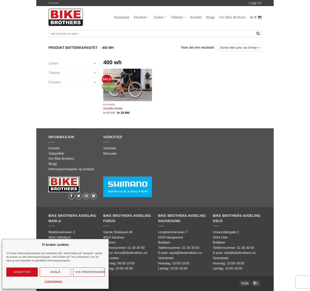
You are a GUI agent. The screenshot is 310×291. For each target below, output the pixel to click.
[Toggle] (94, 63)
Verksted (109, 148)
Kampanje (121, 17)
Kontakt (196, 17)
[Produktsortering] (239, 48)
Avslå (55, 272)
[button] (256, 17)
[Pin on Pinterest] (93, 196)
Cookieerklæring (53, 281)
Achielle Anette (113, 108)
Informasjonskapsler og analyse (71, 169)
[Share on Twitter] (78, 196)
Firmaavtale (53, 3)
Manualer (110, 153)
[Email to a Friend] (86, 196)
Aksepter (22, 272)
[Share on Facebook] (71, 196)
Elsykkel (141, 17)
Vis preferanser (89, 272)
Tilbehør (178, 17)
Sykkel (160, 17)
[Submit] (258, 33)
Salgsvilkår (56, 153)
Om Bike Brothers (232, 17)
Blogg (210, 17)
